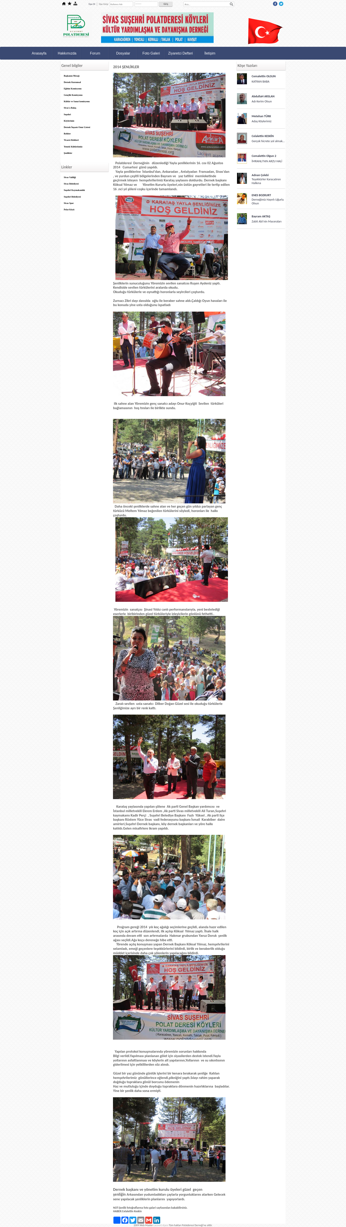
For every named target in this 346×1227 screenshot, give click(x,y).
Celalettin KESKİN (263, 136)
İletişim (209, 53)
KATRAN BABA (260, 81)
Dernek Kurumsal (72, 82)
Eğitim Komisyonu (72, 88)
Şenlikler (68, 153)
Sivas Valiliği (70, 177)
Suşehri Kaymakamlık (74, 190)
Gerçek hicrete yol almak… (268, 141)
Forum (95, 53)
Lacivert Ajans (160, 1225)
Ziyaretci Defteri (180, 53)
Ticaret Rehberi (71, 140)
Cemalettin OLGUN (264, 76)
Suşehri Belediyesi (72, 197)
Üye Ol (91, 4)
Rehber (67, 133)
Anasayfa (39, 53)
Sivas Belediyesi (71, 184)
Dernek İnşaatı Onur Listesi (77, 127)
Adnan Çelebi (260, 175)
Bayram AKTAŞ (261, 216)
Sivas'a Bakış (70, 108)
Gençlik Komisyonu (73, 95)
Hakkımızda (67, 53)
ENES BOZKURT (261, 195)
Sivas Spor (69, 203)
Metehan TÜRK (261, 116)
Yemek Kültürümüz (73, 146)
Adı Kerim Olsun (262, 101)
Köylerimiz (69, 121)
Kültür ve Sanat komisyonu (77, 101)
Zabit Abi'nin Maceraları (267, 221)
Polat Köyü (69, 209)
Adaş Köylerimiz (262, 121)
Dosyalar (123, 53)
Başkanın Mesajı (71, 76)
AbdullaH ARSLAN (263, 96)
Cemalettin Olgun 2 (264, 156)
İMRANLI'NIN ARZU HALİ (267, 161)
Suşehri (67, 114)
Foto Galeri (151, 53)
